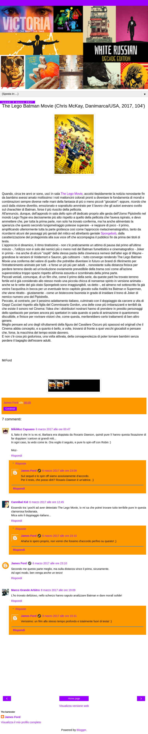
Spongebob (108, 233)
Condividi (10, 408)
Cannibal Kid (19, 502)
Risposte (20, 463)
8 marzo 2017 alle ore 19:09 (58, 590)
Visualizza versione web (74, 705)
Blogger (81, 729)
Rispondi (16, 455)
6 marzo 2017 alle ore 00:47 (53, 429)
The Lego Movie (72, 193)
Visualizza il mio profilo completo (21, 722)
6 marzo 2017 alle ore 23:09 (59, 470)
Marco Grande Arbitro (25, 590)
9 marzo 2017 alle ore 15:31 (59, 615)
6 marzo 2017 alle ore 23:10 (59, 535)
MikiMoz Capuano (23, 429)
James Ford (28, 470)
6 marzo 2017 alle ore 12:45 (46, 502)
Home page (74, 698)
